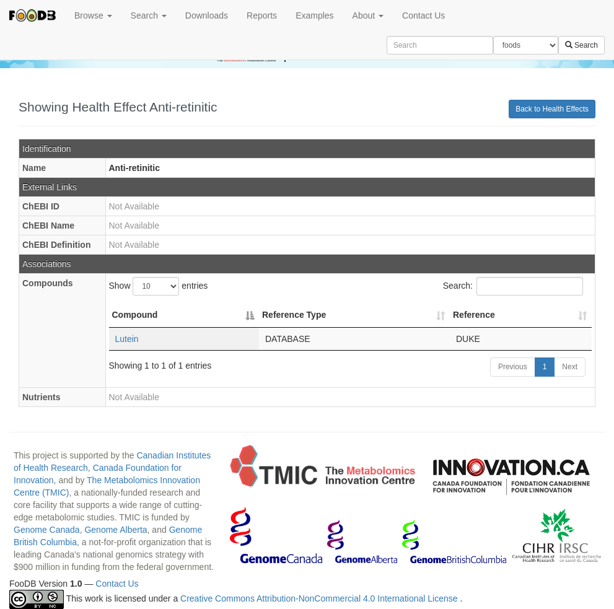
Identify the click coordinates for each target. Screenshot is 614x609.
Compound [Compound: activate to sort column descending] (135, 315)
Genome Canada (47, 530)
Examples (314, 15)
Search (149, 15)
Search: (513, 286)
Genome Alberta (115, 530)
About (368, 15)
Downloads (206, 15)
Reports (262, 15)
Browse (93, 15)
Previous (512, 366)
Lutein (127, 339)
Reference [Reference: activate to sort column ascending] (474, 315)
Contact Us (423, 15)
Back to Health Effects (552, 109)
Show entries (158, 286)
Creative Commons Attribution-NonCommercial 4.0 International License (320, 599)
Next (569, 366)
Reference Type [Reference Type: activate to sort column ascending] (294, 315)
